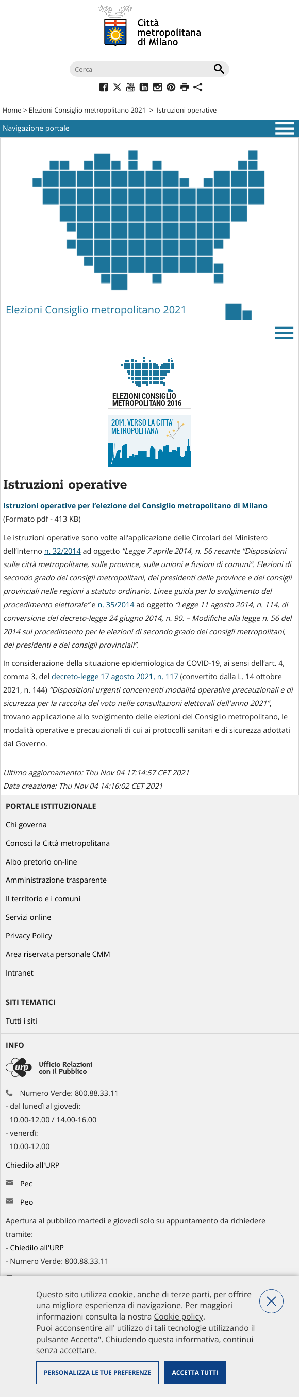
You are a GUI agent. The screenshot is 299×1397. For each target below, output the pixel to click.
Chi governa (26, 825)
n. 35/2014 (115, 605)
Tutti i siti (21, 1021)
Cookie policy (178, 1316)
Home (12, 110)
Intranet (20, 973)
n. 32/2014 (62, 551)
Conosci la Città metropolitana (58, 844)
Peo (26, 1202)
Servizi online (28, 917)
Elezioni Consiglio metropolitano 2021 (87, 110)
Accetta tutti (195, 1372)
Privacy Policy (29, 936)
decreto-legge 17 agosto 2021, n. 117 (115, 677)
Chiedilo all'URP (33, 1165)
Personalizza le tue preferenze (97, 1372)
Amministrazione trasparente (56, 880)
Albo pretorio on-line (41, 862)
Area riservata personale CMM (58, 955)
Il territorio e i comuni (43, 899)
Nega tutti (271, 1301)
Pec (26, 1184)
